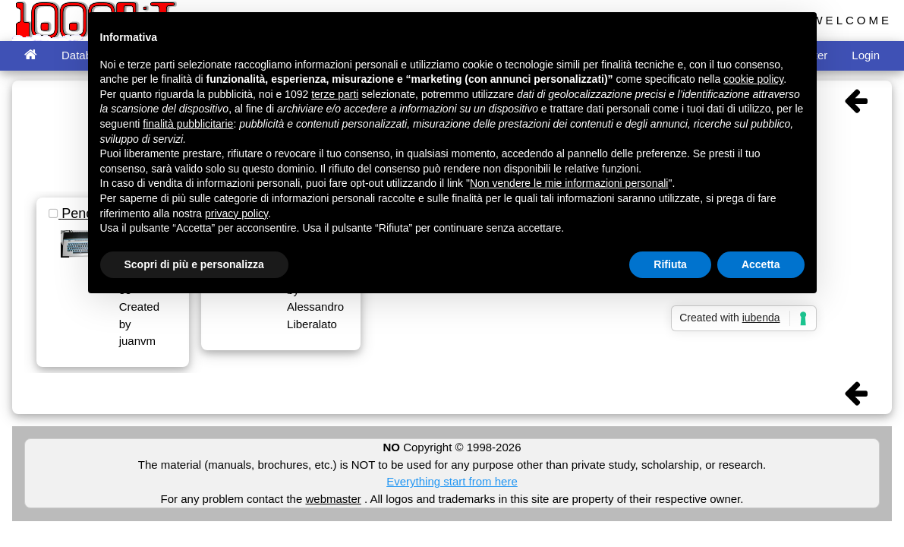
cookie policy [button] (753, 79)
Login (866, 55)
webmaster (333, 498)
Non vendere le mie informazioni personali (569, 183)
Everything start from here (452, 481)
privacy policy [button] (236, 213)
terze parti (334, 94)
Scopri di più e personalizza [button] (194, 264)
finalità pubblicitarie (188, 124)
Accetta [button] (761, 264)
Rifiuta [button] (670, 264)
